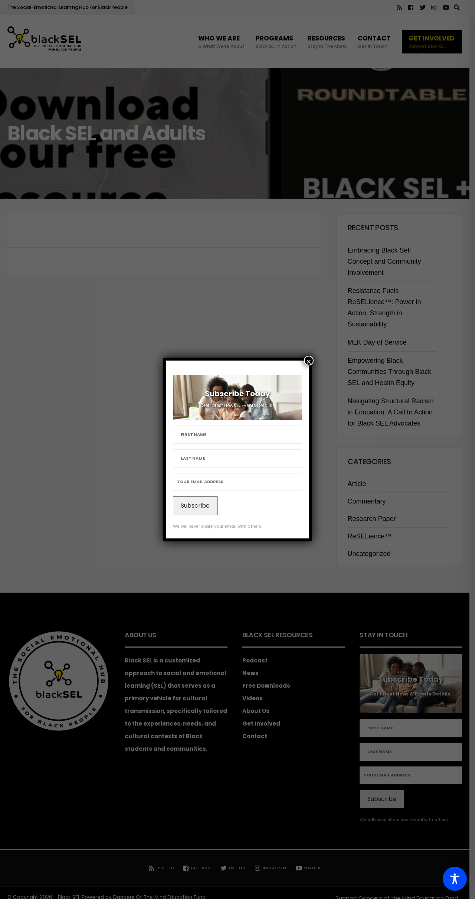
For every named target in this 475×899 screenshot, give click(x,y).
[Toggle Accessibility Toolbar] (455, 879)
